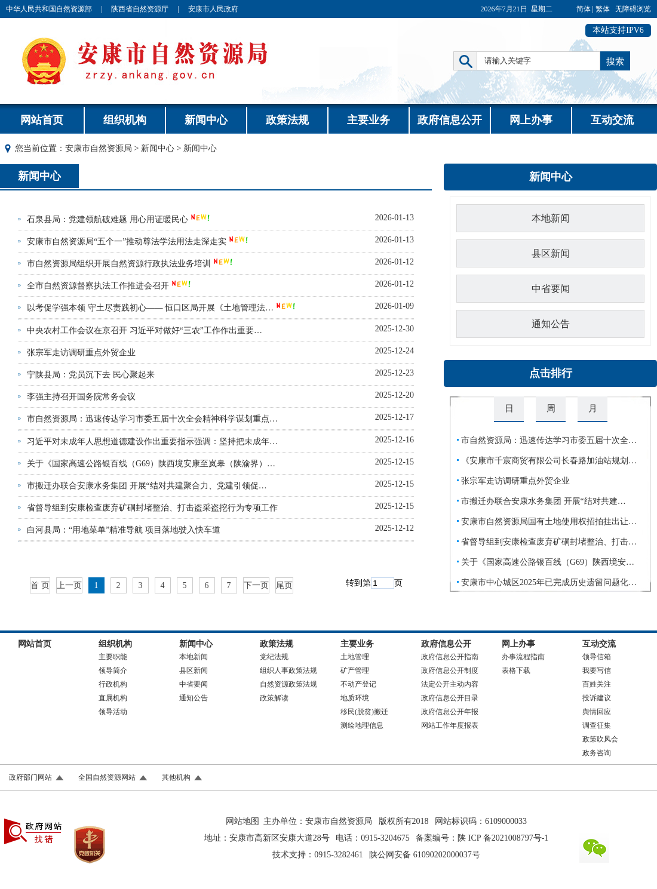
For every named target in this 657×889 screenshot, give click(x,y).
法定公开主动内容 (449, 684)
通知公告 (551, 324)
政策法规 (287, 120)
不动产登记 (358, 684)
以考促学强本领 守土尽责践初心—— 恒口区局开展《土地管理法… (150, 307)
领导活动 (113, 711)
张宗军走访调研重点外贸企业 (81, 352)
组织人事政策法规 (288, 670)
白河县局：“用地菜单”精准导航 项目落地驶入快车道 (123, 529)
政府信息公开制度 (449, 670)
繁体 (602, 9)
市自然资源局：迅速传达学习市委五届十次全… (549, 440)
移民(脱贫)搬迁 (364, 711)
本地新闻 (551, 218)
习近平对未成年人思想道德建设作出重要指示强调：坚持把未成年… (152, 441)
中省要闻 (551, 289)
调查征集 (596, 725)
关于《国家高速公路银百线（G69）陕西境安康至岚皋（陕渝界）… (151, 463)
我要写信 (596, 670)
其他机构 (176, 777)
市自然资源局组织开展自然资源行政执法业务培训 (119, 263)
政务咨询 (596, 753)
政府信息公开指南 (449, 657)
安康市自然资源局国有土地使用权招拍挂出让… (549, 521)
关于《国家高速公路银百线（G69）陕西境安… (547, 562)
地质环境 (354, 698)
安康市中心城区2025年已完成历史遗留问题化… (549, 582)
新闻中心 (206, 120)
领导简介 (113, 670)
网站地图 (242, 821)
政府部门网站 (30, 777)
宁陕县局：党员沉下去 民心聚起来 (91, 374)
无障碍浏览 (633, 9)
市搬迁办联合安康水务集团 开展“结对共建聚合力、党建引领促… (147, 485)
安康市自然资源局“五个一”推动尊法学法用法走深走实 (126, 241)
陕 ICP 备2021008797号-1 (503, 837)
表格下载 (516, 670)
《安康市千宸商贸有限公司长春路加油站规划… (549, 460)
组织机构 (124, 120)
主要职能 (113, 657)
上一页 (69, 585)
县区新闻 (551, 253)
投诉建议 (596, 698)
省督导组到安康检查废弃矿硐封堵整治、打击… (549, 541)
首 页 (40, 585)
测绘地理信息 (361, 725)
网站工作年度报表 (449, 725)
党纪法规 (274, 657)
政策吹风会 (600, 739)
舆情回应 (596, 711)
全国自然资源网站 (107, 777)
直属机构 (113, 698)
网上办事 (530, 120)
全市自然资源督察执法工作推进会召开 (98, 285)
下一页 (256, 585)
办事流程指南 (523, 657)
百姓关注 (596, 684)
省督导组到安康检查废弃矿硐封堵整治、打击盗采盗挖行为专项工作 (152, 507)
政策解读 (274, 698)
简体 (583, 9)
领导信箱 (596, 657)
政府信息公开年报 (449, 711)
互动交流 (612, 120)
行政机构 (113, 684)
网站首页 (41, 120)
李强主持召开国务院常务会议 (81, 396)
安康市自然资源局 (98, 148)
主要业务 (368, 120)
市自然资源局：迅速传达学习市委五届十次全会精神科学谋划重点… (152, 418)
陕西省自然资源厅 (139, 9)
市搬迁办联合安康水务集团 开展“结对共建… (543, 501)
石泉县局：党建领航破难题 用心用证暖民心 (107, 219)
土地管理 (354, 657)
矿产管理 (354, 670)
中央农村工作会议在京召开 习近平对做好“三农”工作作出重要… (144, 330)
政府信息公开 (449, 120)
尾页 (284, 585)
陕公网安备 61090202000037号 (424, 854)
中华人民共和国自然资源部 (49, 9)
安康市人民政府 (213, 9)
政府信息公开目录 (449, 698)
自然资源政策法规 (288, 684)
